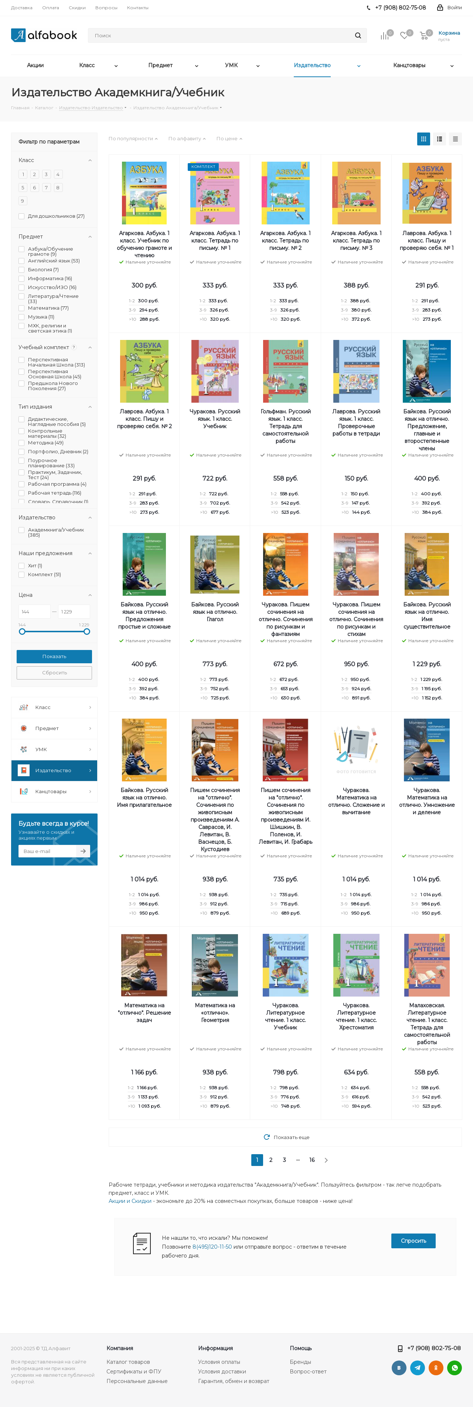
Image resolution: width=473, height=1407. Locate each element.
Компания (119, 1348)
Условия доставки (222, 1371)
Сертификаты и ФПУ (133, 1371)
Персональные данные (137, 1381)
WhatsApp (454, 1367)
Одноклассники (436, 1367)
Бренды (300, 1362)
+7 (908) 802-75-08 (434, 1348)
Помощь (301, 1348)
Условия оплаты (219, 1362)
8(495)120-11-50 (212, 1246)
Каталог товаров (128, 1362)
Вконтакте (399, 1367)
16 (311, 1160)
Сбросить (54, 672)
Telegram (417, 1367)
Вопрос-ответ (308, 1371)
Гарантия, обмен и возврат (233, 1381)
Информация (215, 1348)
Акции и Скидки (130, 1201)
